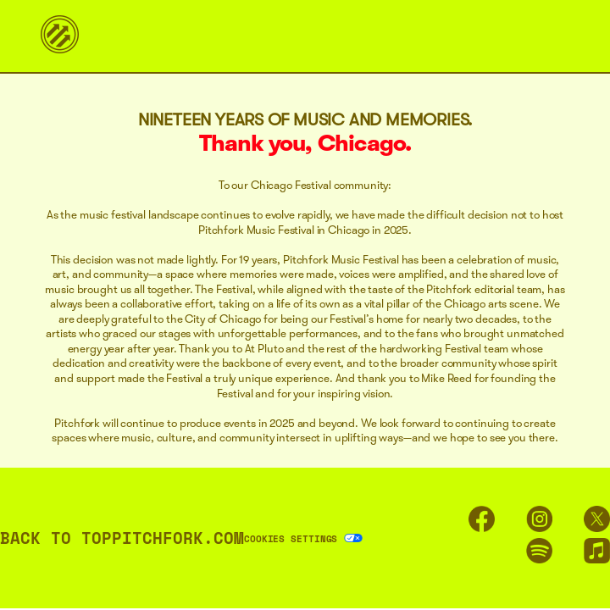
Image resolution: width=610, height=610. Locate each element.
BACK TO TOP (56, 538)
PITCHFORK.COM (178, 538)
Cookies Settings (290, 538)
